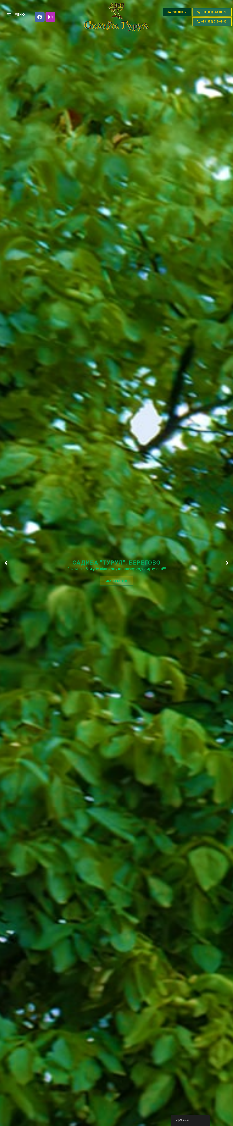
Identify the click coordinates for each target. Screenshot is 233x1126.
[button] (177, 12)
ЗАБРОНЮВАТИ (116, 581)
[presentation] (6, 563)
